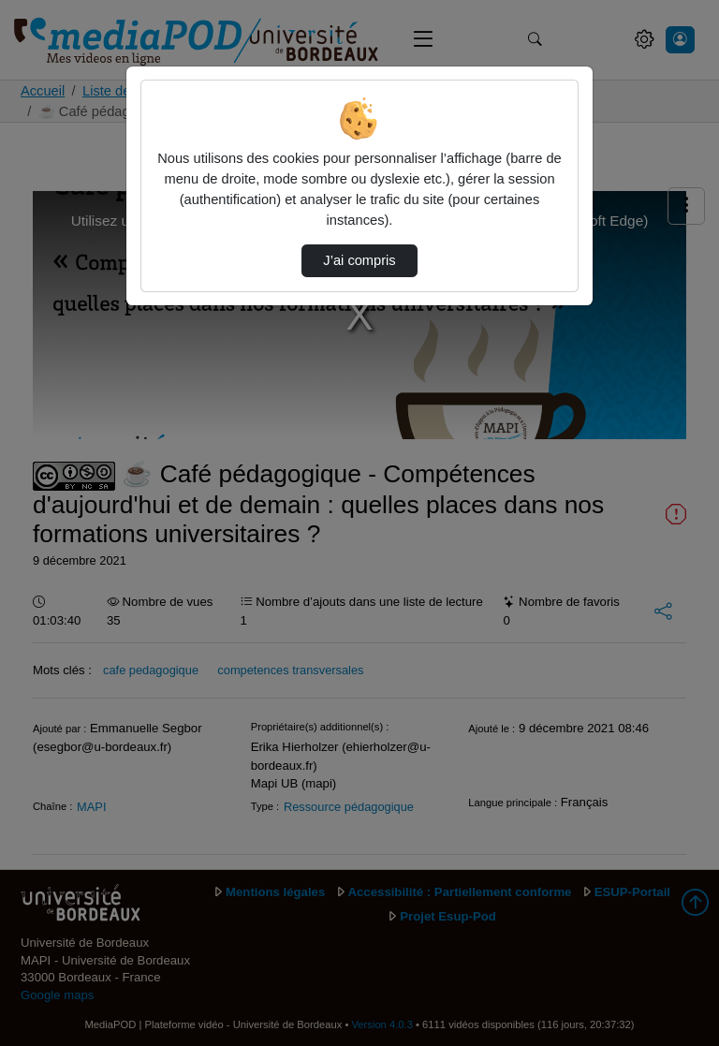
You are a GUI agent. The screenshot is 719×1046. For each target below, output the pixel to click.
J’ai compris (359, 260)
